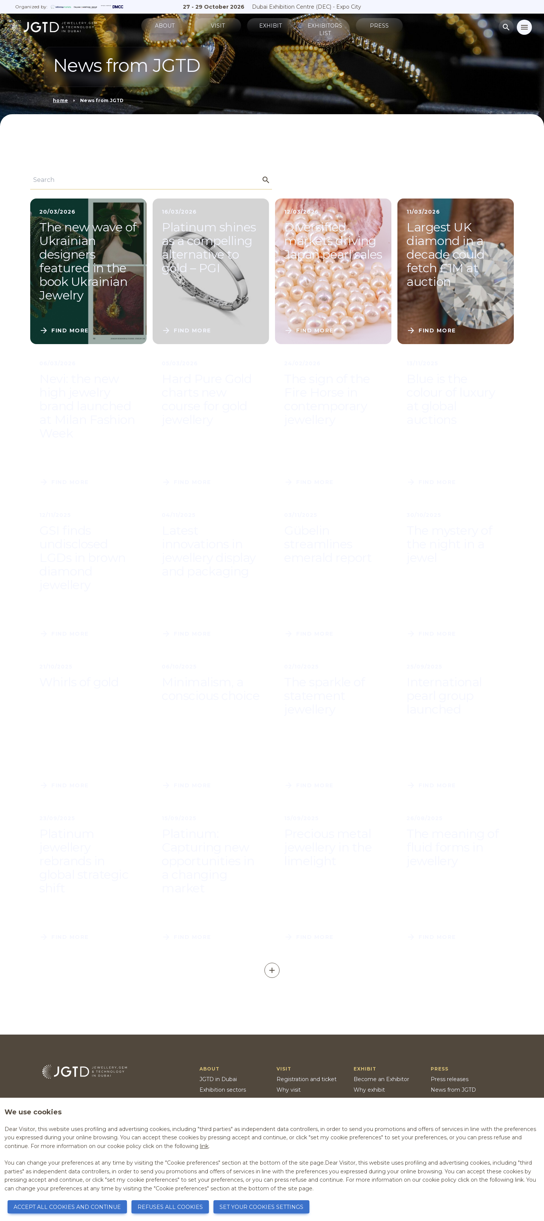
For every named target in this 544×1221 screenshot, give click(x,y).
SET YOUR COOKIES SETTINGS (261, 1207)
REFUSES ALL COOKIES (170, 1207)
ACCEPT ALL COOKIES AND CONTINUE (67, 1207)
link (204, 1146)
